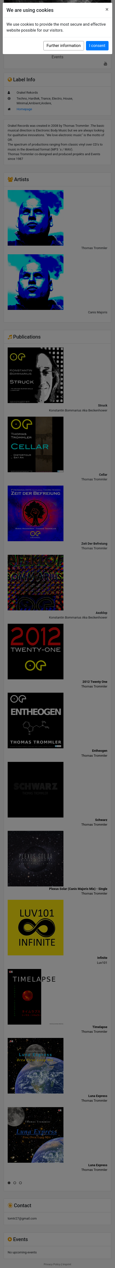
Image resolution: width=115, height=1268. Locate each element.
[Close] (107, 9)
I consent (97, 45)
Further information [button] (64, 45)
